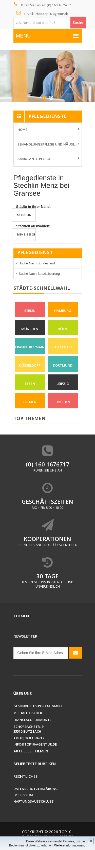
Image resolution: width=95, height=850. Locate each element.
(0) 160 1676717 (47, 465)
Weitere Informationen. (69, 845)
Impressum (23, 795)
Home (22, 130)
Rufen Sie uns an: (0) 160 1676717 (42, 5)
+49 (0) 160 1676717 (28, 738)
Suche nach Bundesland (37, 263)
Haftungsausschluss (33, 802)
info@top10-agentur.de (35, 745)
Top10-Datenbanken (47, 835)
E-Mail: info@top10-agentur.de (42, 13)
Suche (78, 23)
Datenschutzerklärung (35, 789)
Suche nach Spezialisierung (39, 274)
